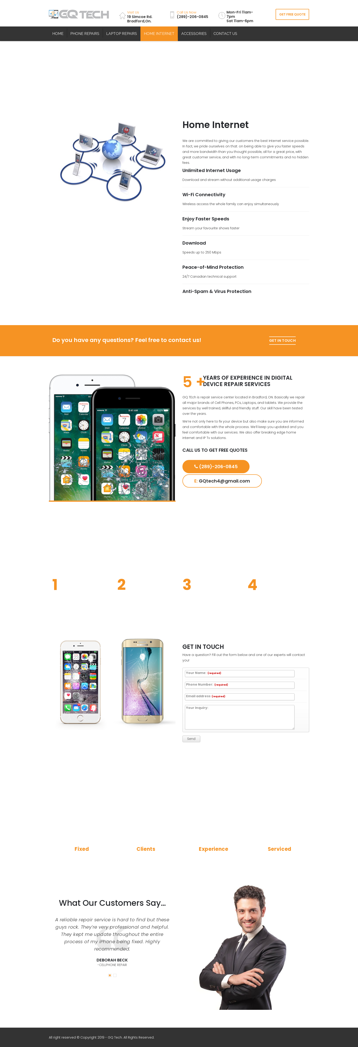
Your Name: (203, 673)
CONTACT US (225, 33)
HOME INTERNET (159, 33)
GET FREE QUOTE (292, 14)
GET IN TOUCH (282, 340)
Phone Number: (207, 685)
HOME (57, 33)
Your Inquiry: (197, 708)
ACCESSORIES (194, 33)
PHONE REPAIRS (84, 33)
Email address (205, 696)
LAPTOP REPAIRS (121, 33)
